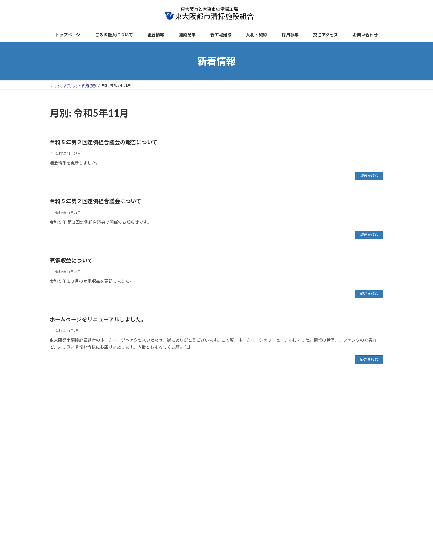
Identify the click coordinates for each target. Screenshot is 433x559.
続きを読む (369, 176)
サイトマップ (204, 397)
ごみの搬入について (130, 397)
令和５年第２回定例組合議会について (95, 201)
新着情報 (95, 397)
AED (251, 397)
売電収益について (71, 260)
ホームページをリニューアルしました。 (98, 319)
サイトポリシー (170, 397)
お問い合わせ (277, 397)
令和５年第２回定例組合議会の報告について (104, 142)
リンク (231, 397)
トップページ (66, 397)
